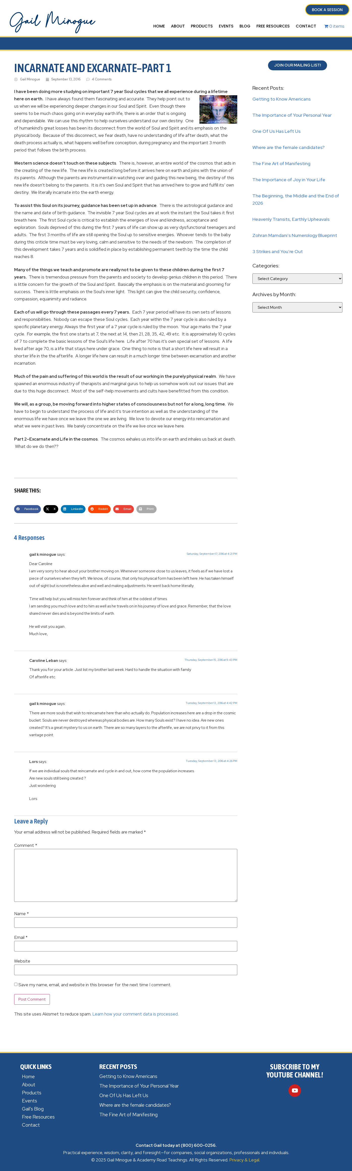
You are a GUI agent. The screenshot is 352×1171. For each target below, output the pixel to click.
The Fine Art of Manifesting (281, 163)
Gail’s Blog (33, 1109)
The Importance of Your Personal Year (292, 115)
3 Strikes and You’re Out (277, 251)
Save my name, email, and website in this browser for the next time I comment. (94, 985)
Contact (306, 26)
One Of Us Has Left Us (276, 131)
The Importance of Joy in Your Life (288, 179)
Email (20, 937)
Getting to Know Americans (281, 99)
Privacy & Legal (244, 1160)
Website (22, 961)
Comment (25, 845)
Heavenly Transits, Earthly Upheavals (291, 219)
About (178, 26)
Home (159, 26)
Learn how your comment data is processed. (135, 1014)
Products (202, 26)
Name (21, 914)
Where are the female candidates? (288, 147)
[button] (27, 509)
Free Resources (273, 26)
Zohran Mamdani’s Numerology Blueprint (294, 235)
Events (226, 26)
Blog (245, 26)
